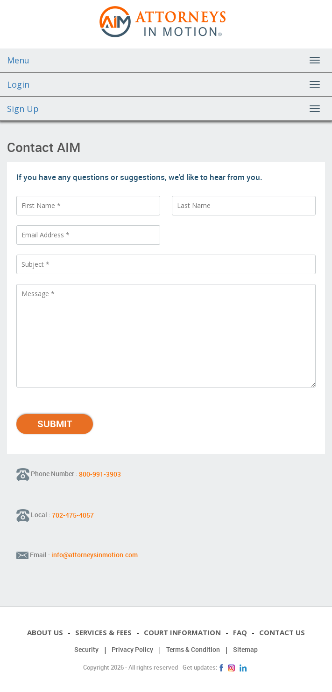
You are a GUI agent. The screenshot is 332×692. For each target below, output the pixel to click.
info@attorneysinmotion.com (94, 554)
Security (86, 649)
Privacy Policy (132, 649)
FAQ (240, 632)
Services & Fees (103, 632)
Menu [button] (18, 60)
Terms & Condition (193, 649)
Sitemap (245, 649)
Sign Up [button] (23, 108)
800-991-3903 (100, 473)
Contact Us (282, 632)
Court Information (182, 632)
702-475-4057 (73, 514)
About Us (45, 632)
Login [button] (18, 84)
